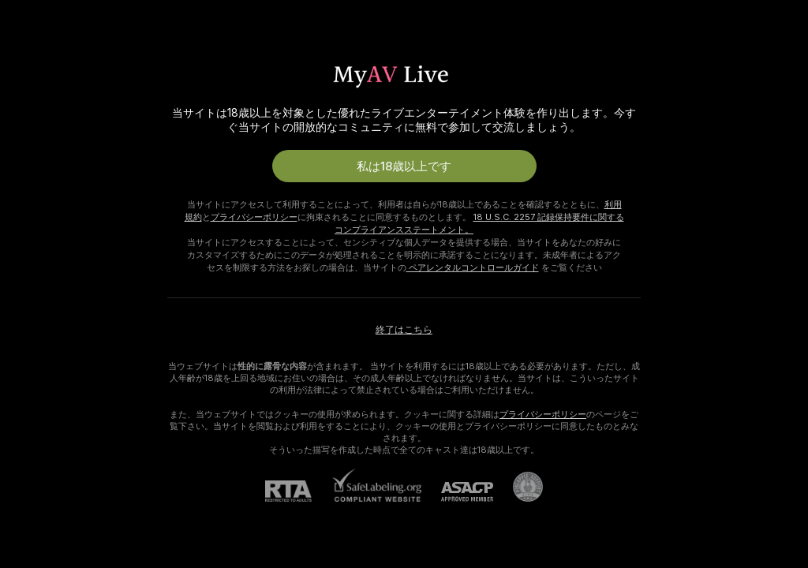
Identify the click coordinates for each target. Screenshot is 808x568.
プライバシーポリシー (254, 216)
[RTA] (298, 491)
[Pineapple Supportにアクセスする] (518, 487)
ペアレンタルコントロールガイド (472, 267)
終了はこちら (404, 329)
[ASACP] (457, 492)
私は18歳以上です (404, 166)
